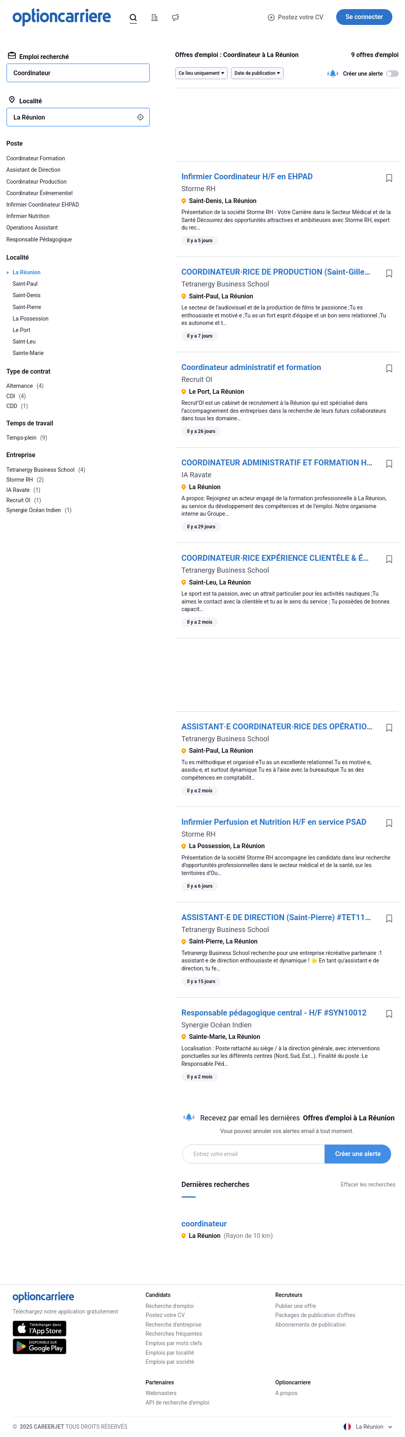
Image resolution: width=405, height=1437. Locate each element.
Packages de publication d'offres (315, 1315)
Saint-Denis (27, 295)
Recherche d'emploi (169, 1306)
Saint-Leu (24, 341)
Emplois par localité (170, 1353)
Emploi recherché (38, 56)
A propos (286, 1393)
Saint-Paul (25, 284)
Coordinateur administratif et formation (251, 367)
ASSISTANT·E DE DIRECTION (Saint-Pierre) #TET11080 (280, 917)
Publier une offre (295, 1306)
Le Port (21, 330)
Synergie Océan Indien (217, 1025)
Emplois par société (170, 1362)
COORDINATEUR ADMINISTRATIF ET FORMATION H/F (278, 462)
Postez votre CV (295, 17)
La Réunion (26, 272)
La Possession (31, 318)
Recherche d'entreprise (173, 1324)
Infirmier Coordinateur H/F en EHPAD (247, 176)
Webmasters (161, 1393)
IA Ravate (197, 475)
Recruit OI (197, 379)
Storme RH (199, 188)
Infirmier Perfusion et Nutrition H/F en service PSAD (274, 822)
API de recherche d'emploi (177, 1402)
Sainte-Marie (28, 353)
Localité (25, 100)
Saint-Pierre (27, 307)
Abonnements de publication (310, 1324)
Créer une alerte (358, 1154)
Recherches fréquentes (174, 1334)
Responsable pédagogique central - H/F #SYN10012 (274, 1012)
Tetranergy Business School (225, 284)
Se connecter (364, 17)
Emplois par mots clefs (174, 1343)
